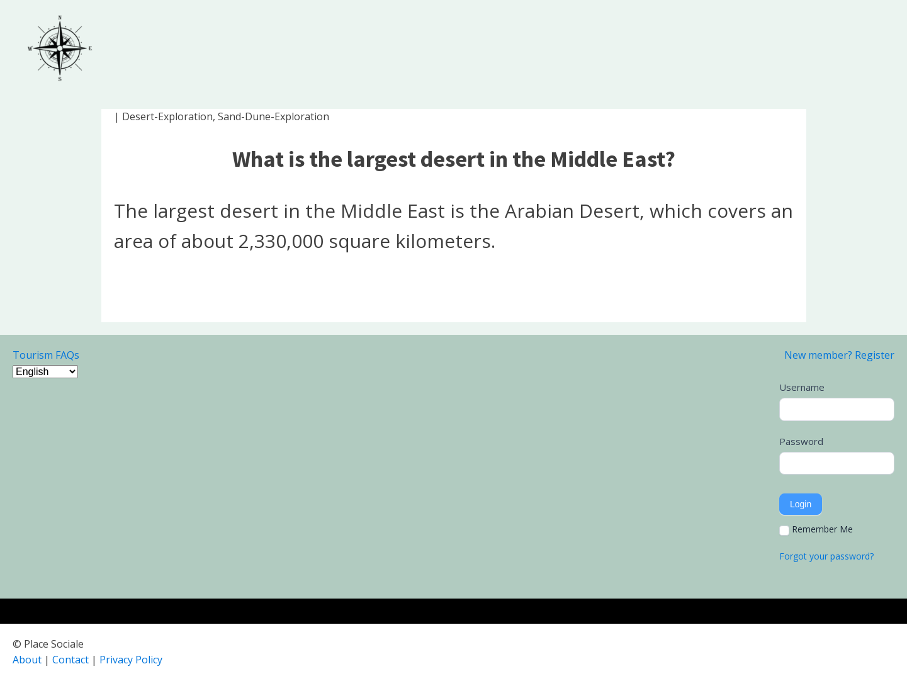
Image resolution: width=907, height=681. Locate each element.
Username (802, 387)
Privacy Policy (130, 660)
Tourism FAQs (46, 355)
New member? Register (839, 355)
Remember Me (816, 529)
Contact (70, 660)
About (27, 660)
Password (801, 441)
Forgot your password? (826, 556)
